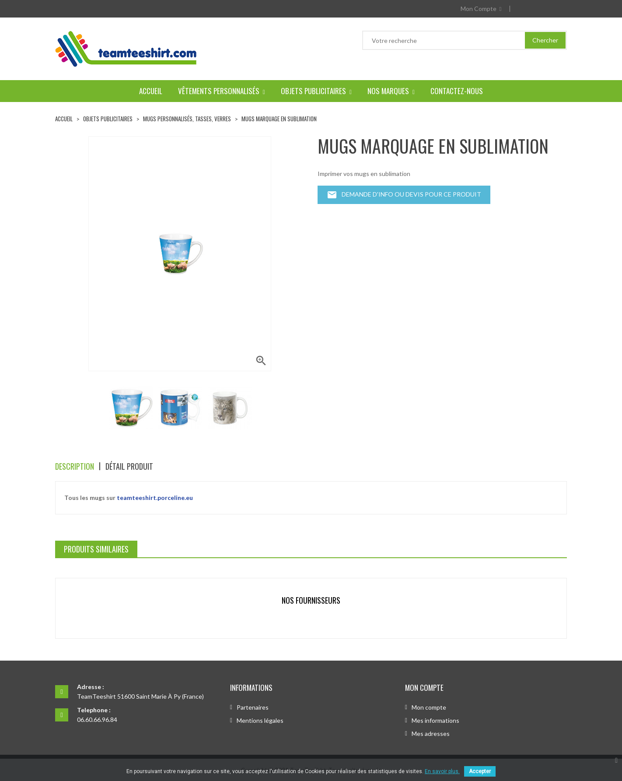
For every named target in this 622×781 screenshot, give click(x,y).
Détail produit (129, 466)
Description (74, 466)
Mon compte (429, 707)
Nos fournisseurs (311, 600)
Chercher (545, 40)
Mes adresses (431, 733)
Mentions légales (260, 720)
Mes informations (435, 720)
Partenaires (253, 707)
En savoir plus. (442, 771)
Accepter (480, 771)
